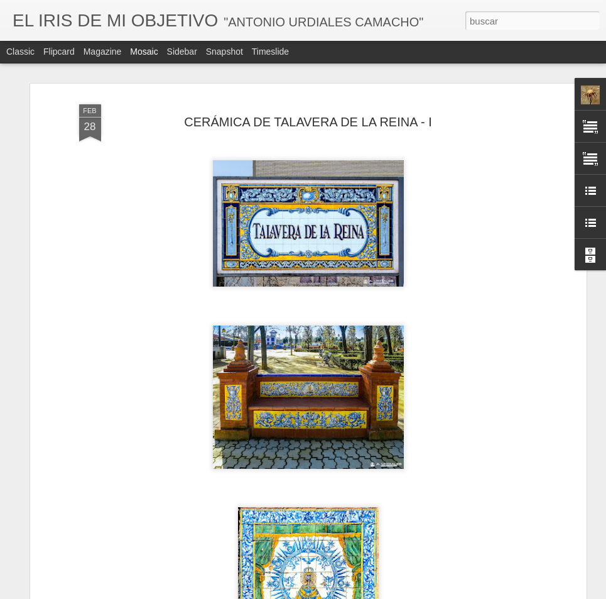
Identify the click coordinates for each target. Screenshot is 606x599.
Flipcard (59, 52)
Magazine (103, 52)
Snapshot (224, 52)
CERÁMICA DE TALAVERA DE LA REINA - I (308, 122)
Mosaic (144, 52)
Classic (20, 52)
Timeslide (270, 52)
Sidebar (182, 52)
